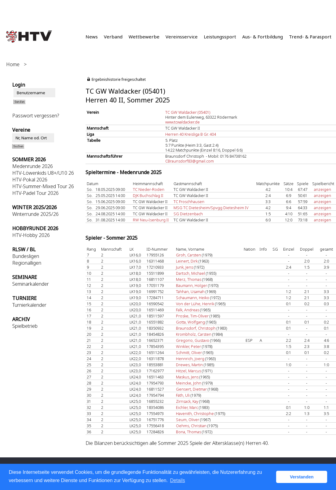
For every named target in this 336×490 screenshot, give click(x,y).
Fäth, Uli (183, 395)
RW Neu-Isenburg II (151, 220)
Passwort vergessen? (35, 115)
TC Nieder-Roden (148, 189)
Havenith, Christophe (195, 413)
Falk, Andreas (187, 310)
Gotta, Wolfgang (190, 322)
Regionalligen (26, 262)
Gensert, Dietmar (191, 389)
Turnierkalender (29, 305)
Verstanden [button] (302, 476)
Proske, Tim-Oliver (192, 316)
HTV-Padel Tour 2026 (35, 193)
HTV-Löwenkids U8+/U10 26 (43, 173)
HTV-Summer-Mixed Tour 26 (43, 186)
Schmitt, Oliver (189, 352)
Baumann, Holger (191, 285)
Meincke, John (188, 383)
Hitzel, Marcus (188, 371)
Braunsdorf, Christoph (196, 328)
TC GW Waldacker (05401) (187, 112)
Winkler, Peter (188, 346)
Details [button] (177, 480)
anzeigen (322, 189)
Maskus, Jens (187, 377)
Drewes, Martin (189, 364)
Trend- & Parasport (310, 37)
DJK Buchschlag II (148, 195)
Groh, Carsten (188, 255)
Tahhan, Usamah (190, 291)
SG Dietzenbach (188, 213)
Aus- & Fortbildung (262, 37)
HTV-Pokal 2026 (29, 179)
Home (13, 64)
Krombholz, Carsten (193, 334)
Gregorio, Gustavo (192, 340)
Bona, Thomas (188, 432)
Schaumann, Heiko (192, 297)
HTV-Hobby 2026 (31, 235)
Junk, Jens (184, 267)
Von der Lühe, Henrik (195, 303)
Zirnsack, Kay (187, 401)
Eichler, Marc (187, 407)
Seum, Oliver (187, 419)
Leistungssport (220, 37)
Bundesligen (25, 256)
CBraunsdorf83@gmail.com (189, 161)
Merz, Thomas (188, 279)
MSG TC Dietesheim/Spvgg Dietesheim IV (210, 207)
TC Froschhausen (188, 201)
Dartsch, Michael (190, 273)
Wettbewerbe (144, 37)
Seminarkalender (30, 284)
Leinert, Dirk (187, 261)
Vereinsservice (182, 37)
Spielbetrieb (25, 326)
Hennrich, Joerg (190, 358)
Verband (113, 37)
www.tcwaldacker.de (182, 122)
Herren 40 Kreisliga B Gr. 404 (190, 134)
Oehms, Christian (191, 425)
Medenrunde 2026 (32, 166)
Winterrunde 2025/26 (35, 214)
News (92, 37)
